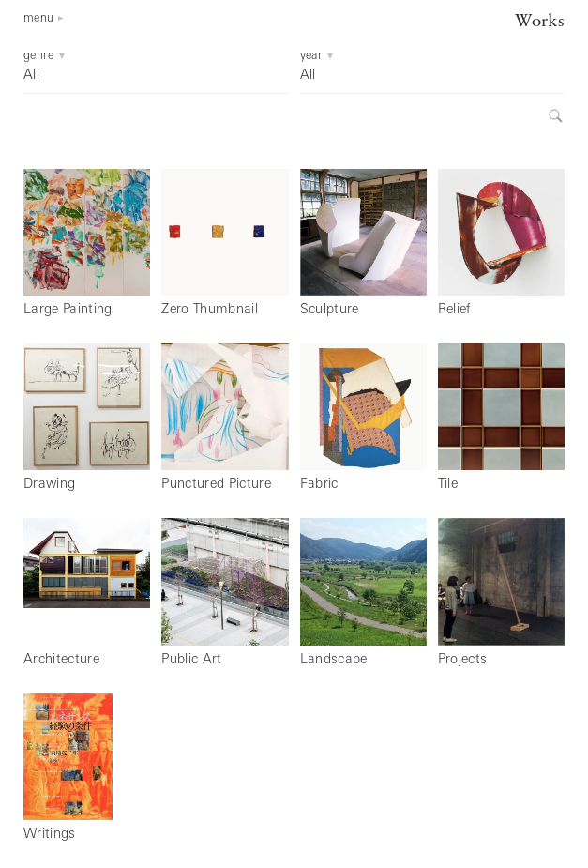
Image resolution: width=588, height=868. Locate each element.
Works (540, 22)
